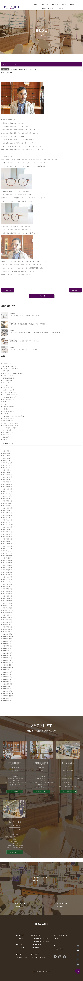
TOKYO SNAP (7, 424)
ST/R (4, 419)
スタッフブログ (59, 949)
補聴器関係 (6, 443)
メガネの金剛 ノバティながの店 (40, 941)
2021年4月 (6, 601)
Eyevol (5, 388)
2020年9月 (6, 618)
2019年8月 (6, 649)
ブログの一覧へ (41, 296)
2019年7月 (6, 651)
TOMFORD (6, 426)
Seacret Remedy (8, 412)
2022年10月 (6, 559)
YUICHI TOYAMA (9, 429)
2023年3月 (6, 547)
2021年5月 (6, 599)
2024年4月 (6, 516)
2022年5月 (6, 571)
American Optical (8, 372)
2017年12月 (6, 697)
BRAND (55, 4)
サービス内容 (21, 948)
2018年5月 (6, 685)
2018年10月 (6, 673)
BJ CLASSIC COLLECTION (20, 69)
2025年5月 (6, 485)
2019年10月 (6, 644)
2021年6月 (6, 597)
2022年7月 (6, 566)
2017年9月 (6, 704)
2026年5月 (6, 456)
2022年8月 (6, 563)
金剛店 (5, 445)
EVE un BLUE (7, 383)
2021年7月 (6, 594)
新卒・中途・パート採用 (39, 957)
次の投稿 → (75, 290)
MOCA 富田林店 (36, 944)
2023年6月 (6, 540)
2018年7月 (6, 680)
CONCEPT (33, 4)
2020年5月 (6, 628)
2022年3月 (6, 575)
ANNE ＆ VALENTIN (10, 374)
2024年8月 (6, 506)
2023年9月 (6, 532)
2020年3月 (6, 632)
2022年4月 (6, 573)
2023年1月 (6, 551)
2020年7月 (6, 623)
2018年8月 (6, 678)
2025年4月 (6, 487)
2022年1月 (6, 580)
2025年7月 (6, 480)
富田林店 (33, 69)
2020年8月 (6, 620)
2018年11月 (6, 670)
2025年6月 (6, 483)
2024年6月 (6, 511)
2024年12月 (6, 497)
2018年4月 (6, 687)
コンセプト (20, 938)
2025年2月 (6, 492)
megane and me (8, 402)
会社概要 (57, 938)
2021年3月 (6, 604)
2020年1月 (6, 637)
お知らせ (5, 435)
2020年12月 (6, 611)
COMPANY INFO (45, 8)
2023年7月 (6, 537)
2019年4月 (6, 658)
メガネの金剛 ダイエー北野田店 (40, 938)
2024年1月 (6, 523)
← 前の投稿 (7, 290)
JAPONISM (6, 393)
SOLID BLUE (7, 417)
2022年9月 (6, 561)
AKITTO (6, 369)
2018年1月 (6, 694)
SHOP (64, 4)
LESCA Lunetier (8, 398)
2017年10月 (6, 701)
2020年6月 (6, 625)
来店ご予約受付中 (14, 797)
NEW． (5, 407)
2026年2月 (6, 464)
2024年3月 (6, 518)
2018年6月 (6, 682)
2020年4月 (6, 630)
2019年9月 (6, 647)
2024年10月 (6, 502)
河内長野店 (6, 440)
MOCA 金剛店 (36, 947)
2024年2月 (6, 521)
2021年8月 (6, 592)
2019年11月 (6, 642)
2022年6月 (6, 568)
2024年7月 (6, 509)
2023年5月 (6, 542)
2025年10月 (6, 473)
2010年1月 (6, 706)
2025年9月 (6, 475)
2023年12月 (6, 525)
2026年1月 (6, 466)
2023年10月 (6, 530)
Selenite (5, 414)
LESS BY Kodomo (9, 400)
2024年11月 (6, 499)
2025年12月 (6, 468)
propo (4, 410)
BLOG (72, 4)
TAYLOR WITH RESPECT (12, 421)
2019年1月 (6, 666)
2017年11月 (6, 699)
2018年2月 (6, 692)
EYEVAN (6, 386)
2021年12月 (6, 582)
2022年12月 (6, 554)
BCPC (4, 376)
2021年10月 (6, 587)
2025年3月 (6, 490)
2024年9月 (6, 504)
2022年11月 (6, 556)
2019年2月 (6, 663)
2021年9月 (6, 590)
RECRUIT (60, 8)
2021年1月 (6, 609)
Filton (5, 391)
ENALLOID (7, 381)
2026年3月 (6, 461)
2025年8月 (6, 478)
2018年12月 (6, 668)
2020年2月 (6, 635)
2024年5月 (6, 513)
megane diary (10, 433)
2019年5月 (6, 656)
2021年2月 (6, 606)
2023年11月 (6, 528)
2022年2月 (6, 578)
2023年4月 (6, 544)
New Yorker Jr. (7, 405)
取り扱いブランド (22, 957)
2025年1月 (6, 494)
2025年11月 (6, 471)
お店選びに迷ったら (9, 431)
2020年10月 (6, 616)
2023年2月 (6, 549)
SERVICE (44, 4)
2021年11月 (6, 585)
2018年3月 (6, 689)
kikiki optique (7, 395)
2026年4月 (6, 459)
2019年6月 (6, 654)
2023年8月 (6, 535)
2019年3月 (6, 661)
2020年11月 (6, 613)
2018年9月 (6, 675)
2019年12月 (6, 639)
